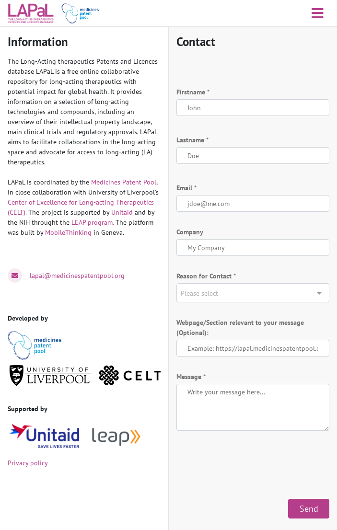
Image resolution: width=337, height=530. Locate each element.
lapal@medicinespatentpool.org (77, 275)
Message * (191, 376)
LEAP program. (92, 222)
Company (189, 232)
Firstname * (192, 92)
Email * (186, 188)
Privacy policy (28, 463)
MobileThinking (68, 232)
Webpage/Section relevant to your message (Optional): (240, 327)
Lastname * (192, 140)
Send (309, 508)
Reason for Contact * (206, 276)
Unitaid (122, 212)
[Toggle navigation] (317, 13)
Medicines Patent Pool (123, 182)
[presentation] (249, 465)
